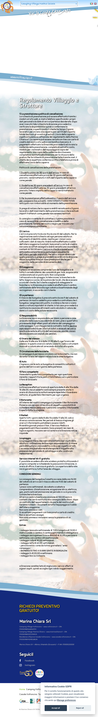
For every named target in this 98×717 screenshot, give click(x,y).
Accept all (56, 708)
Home (22, 689)
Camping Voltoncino (36, 689)
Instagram (27, 665)
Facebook (26, 660)
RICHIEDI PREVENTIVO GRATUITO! (39, 608)
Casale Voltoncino (28, 694)
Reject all (80, 708)
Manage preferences (66, 700)
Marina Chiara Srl (28, 709)
